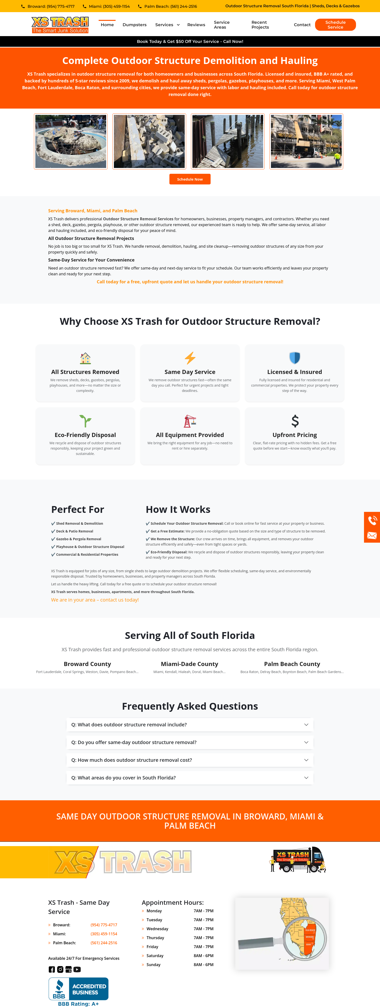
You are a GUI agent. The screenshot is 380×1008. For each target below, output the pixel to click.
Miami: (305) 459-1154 (109, 7)
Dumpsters (135, 24)
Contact (302, 24)
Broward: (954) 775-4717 (51, 7)
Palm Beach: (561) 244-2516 (170, 7)
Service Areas (222, 25)
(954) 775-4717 (103, 925)
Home (107, 24)
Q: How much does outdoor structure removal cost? (131, 760)
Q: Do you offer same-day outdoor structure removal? (133, 742)
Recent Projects (260, 25)
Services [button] (164, 24)
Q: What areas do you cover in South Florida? (123, 777)
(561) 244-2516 (103, 942)
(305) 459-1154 (103, 934)
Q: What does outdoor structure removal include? (129, 724)
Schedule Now (190, 179)
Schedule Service (335, 25)
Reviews (196, 24)
